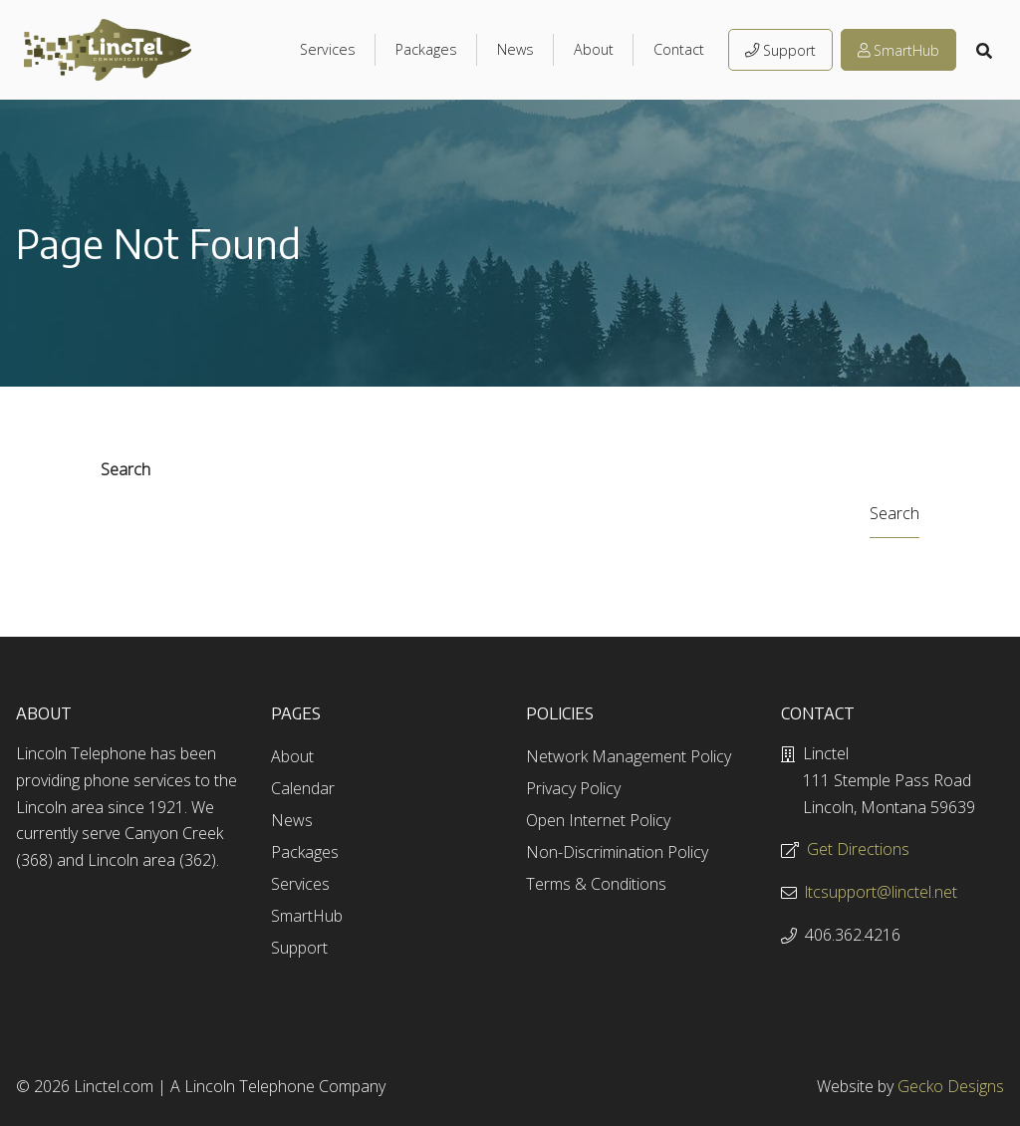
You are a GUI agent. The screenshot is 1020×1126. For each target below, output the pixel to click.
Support (780, 50)
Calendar (303, 788)
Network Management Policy (628, 756)
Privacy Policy (573, 788)
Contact (678, 49)
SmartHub (898, 50)
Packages (426, 49)
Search (125, 469)
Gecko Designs (950, 1086)
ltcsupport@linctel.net (881, 892)
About (594, 49)
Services (328, 49)
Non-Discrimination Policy (617, 852)
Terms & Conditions (596, 884)
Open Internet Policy (598, 820)
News (515, 49)
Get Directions (858, 849)
